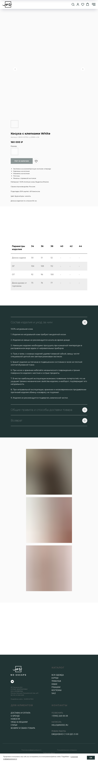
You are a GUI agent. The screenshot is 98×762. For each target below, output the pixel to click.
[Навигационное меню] (93, 4)
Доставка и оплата (20, 713)
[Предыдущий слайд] (15, 69)
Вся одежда (58, 675)
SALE (54, 693)
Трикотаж (56, 681)
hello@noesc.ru (60, 725)
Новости (15, 719)
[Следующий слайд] (83, 69)
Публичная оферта (49, 753)
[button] (73, 4)
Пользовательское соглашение (67, 750)
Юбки (54, 684)
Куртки (55, 678)
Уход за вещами (19, 722)
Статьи (14, 725)
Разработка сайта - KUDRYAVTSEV (22, 699)
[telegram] (12, 681)
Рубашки (56, 687)
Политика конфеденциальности (31, 750)
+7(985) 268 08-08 (60, 716)
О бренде (15, 716)
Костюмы (57, 690)
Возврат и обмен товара (23, 728)
